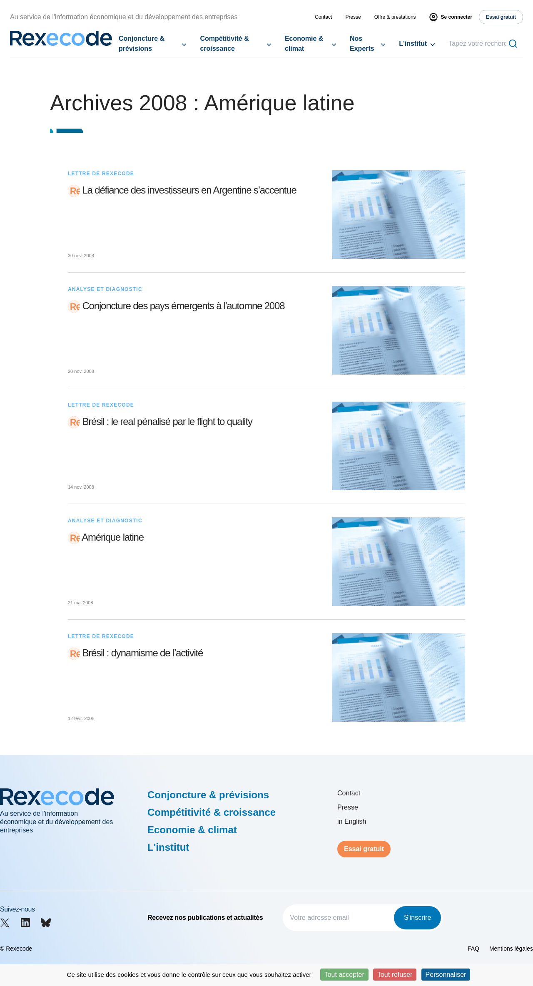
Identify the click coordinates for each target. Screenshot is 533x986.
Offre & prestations (395, 17)
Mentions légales (511, 948)
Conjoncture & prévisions (141, 43)
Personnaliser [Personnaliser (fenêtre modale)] (446, 974)
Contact (323, 17)
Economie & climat (304, 43)
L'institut (413, 43)
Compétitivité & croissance (224, 43)
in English (351, 821)
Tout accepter (344, 974)
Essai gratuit (364, 848)
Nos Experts (362, 43)
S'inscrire (417, 917)
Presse (353, 17)
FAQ (473, 948)
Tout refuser (394, 974)
